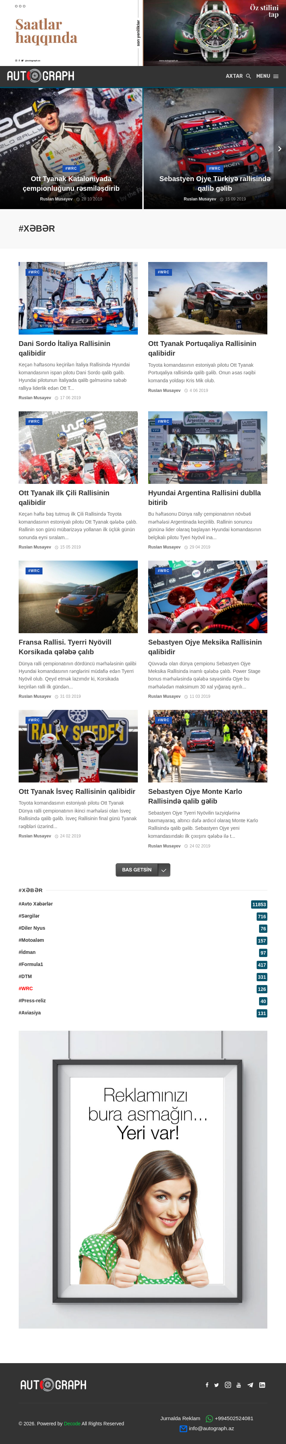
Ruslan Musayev (35, 397)
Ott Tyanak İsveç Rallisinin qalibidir (77, 791)
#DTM (25, 976)
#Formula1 (31, 964)
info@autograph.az (211, 1428)
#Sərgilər (29, 916)
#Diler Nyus (32, 928)
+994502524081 (234, 1418)
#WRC (34, 272)
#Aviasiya (30, 1012)
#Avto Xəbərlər (36, 904)
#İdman (27, 952)
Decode (72, 1423)
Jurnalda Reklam (180, 1418)
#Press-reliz (32, 1000)
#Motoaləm (31, 940)
